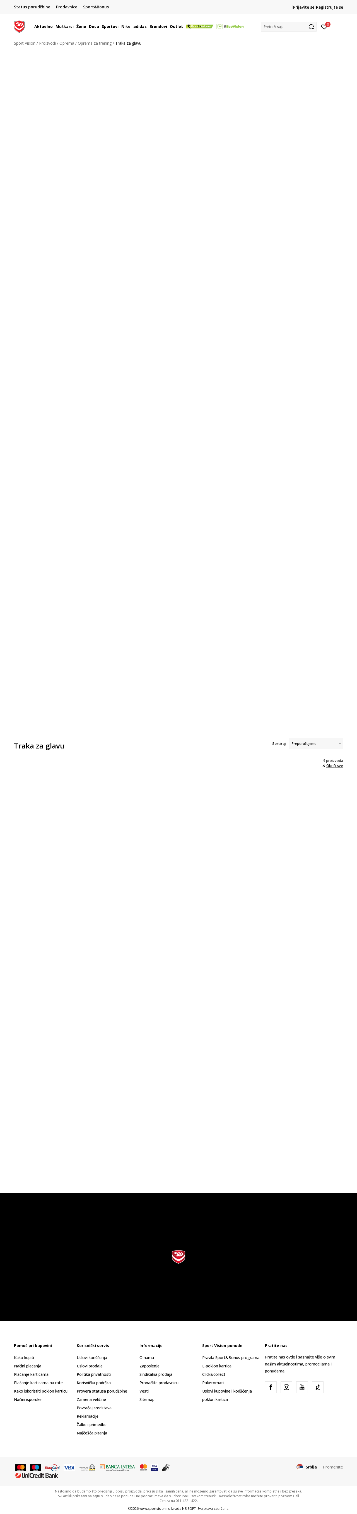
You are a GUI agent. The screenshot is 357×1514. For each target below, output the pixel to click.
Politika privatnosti (94, 1374)
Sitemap (147, 1399)
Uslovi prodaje (90, 1366)
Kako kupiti (24, 1357)
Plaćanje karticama (31, 1374)
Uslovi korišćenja (92, 1357)
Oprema (66, 43)
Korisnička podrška (94, 1382)
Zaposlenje (149, 1366)
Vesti (144, 1391)
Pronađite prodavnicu (158, 1382)
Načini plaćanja (27, 1366)
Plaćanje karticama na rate (38, 1382)
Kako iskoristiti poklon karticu (40, 1391)
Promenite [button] (333, 1467)
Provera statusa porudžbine (102, 1391)
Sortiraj (279, 743)
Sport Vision (24, 43)
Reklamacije (87, 1416)
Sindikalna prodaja (155, 1374)
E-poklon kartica (216, 1366)
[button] (289, 27)
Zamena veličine (91, 1399)
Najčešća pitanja (92, 1433)
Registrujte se (329, 7)
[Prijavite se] (324, 26)
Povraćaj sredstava (94, 1407)
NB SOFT (189, 1508)
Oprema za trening (95, 43)
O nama (146, 1357)
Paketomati (213, 1382)
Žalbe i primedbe (92, 1424)
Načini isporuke (28, 1399)
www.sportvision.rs (154, 1508)
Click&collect (213, 1374)
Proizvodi (47, 43)
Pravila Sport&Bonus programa (230, 1357)
